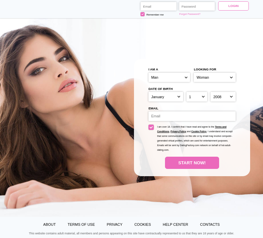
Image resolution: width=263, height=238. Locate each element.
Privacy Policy (178, 131)
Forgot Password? (189, 14)
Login (233, 6)
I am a (153, 69)
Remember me (152, 14)
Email (153, 108)
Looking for (205, 69)
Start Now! (192, 162)
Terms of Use (81, 224)
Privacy (114, 224)
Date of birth (160, 89)
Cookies (142, 224)
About (49, 224)
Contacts (210, 224)
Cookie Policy (199, 131)
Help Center (175, 224)
